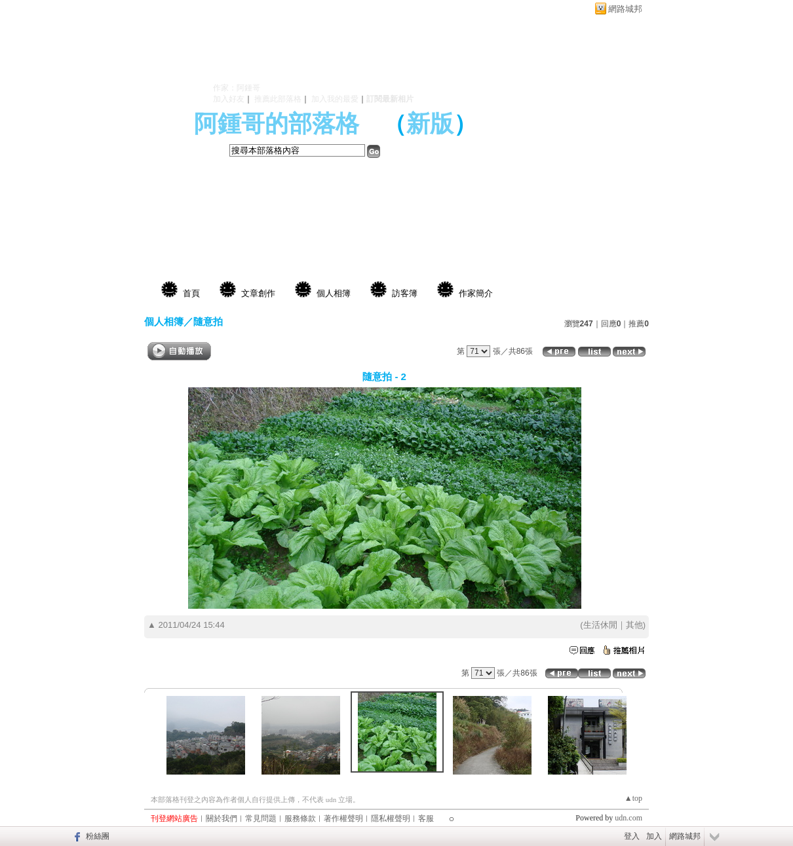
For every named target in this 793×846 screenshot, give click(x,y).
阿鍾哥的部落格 (276, 124)
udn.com (628, 817)
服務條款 (300, 818)
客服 (426, 818)
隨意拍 (208, 321)
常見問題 (261, 818)
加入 (654, 836)
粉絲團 (97, 836)
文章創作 (258, 293)
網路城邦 (625, 9)
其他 (634, 625)
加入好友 (228, 99)
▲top (633, 798)
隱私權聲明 (390, 818)
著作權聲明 (343, 818)
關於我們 (221, 818)
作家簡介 (476, 293)
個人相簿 (334, 293)
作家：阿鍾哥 (236, 87)
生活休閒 (600, 625)
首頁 (191, 293)
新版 (430, 124)
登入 (632, 836)
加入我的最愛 (334, 99)
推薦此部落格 (277, 99)
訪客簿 (404, 293)
